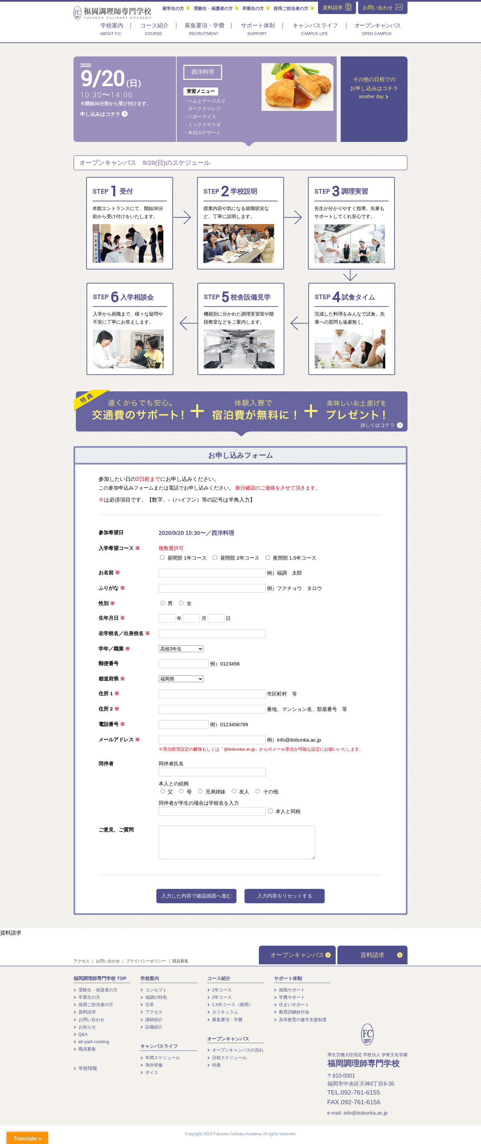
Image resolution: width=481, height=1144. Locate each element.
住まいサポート (291, 1004)
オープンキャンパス (300, 955)
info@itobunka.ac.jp (366, 1113)
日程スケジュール (227, 1057)
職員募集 (180, 961)
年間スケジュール (160, 1057)
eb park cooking (91, 1041)
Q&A (80, 1034)
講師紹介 (151, 1019)
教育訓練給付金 (291, 1011)
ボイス (149, 1072)
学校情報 (85, 1068)
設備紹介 (151, 1026)
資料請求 (10, 933)
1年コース (219, 989)
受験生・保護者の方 (216, 8)
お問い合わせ (108, 961)
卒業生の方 (256, 8)
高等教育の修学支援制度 (300, 1019)
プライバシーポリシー (146, 961)
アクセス (81, 961)
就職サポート (289, 989)
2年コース (219, 997)
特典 (214, 1065)
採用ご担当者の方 (294, 8)
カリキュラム (222, 1011)
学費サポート (289, 997)
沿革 (147, 1004)
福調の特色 (153, 997)
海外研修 (151, 1065)
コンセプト (153, 989)
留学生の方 (176, 8)
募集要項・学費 (225, 1019)
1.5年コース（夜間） (230, 1004)
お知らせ (84, 1026)
